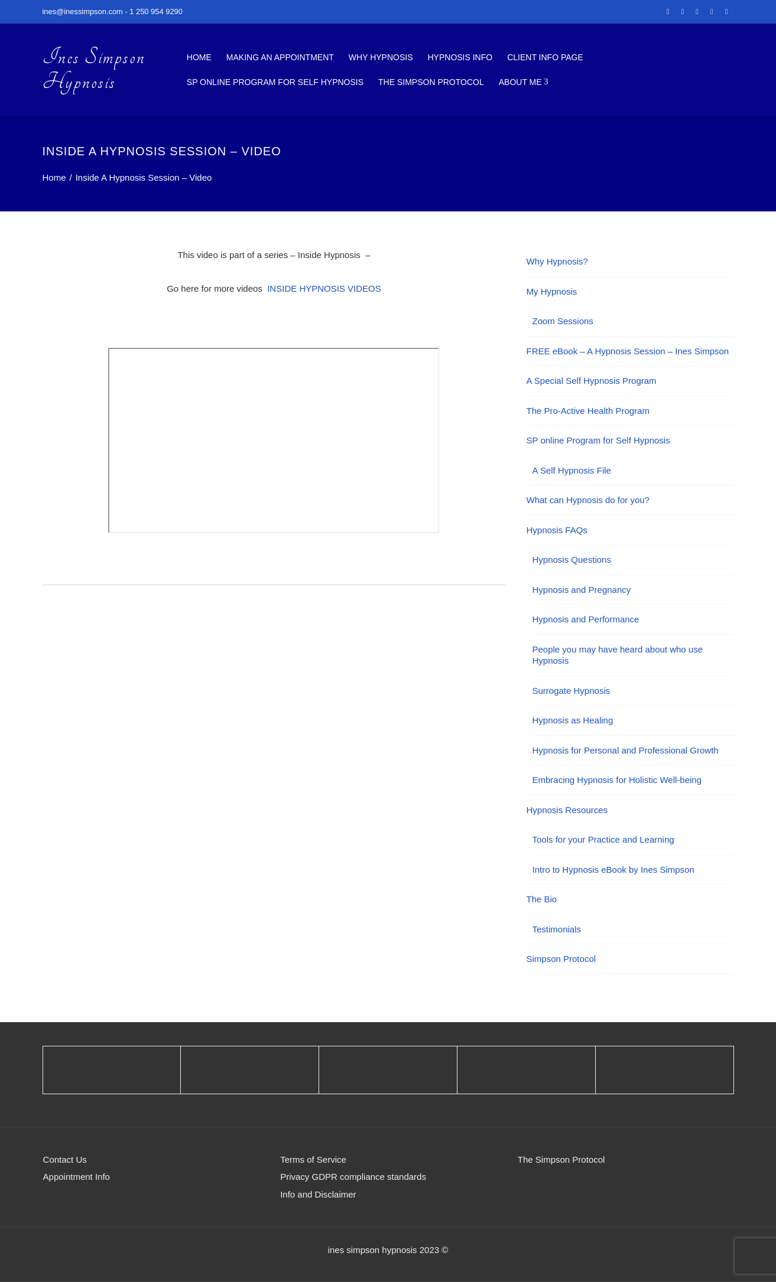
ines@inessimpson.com (83, 11)
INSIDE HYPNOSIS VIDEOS (324, 288)
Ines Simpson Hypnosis (94, 69)
